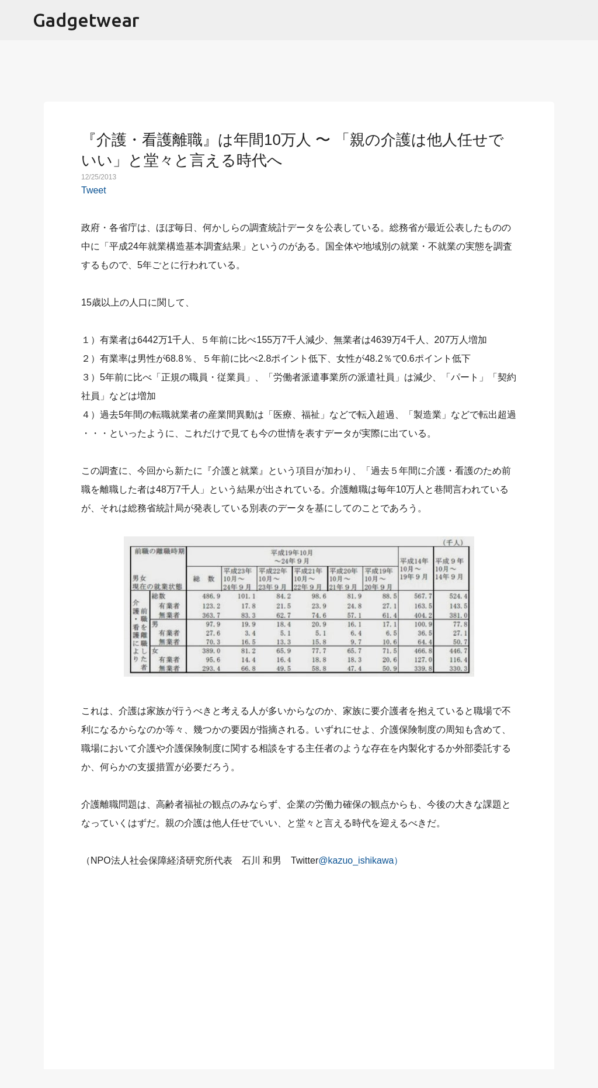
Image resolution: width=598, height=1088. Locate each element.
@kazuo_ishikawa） (360, 860)
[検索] (582, 20)
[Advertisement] (299, 962)
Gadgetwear (86, 19)
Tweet (93, 190)
